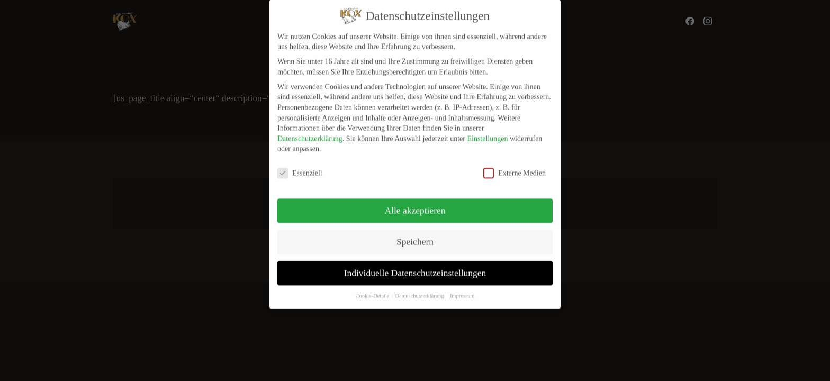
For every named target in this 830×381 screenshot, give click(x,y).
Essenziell (299, 166)
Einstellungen (487, 131)
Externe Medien (514, 166)
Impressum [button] (462, 289)
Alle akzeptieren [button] (414, 203)
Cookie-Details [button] (372, 289)
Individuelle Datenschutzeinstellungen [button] (415, 265)
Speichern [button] (415, 234)
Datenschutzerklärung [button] (420, 289)
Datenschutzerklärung (309, 131)
